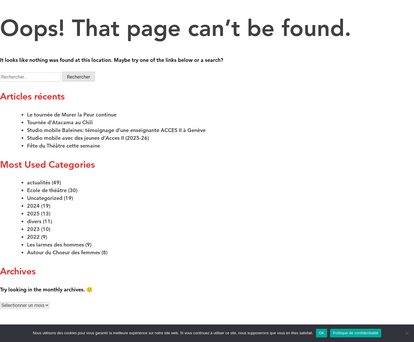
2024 (33, 205)
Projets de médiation (293, 13)
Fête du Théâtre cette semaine (63, 145)
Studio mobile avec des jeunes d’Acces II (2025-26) (88, 138)
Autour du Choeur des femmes (63, 252)
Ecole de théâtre (73, 13)
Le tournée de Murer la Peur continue (71, 114)
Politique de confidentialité (355, 333)
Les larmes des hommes (55, 244)
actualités (38, 182)
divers (34, 221)
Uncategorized (44, 198)
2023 (33, 229)
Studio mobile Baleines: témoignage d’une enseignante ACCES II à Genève (116, 130)
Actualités (390, 13)
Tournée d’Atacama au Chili (60, 122)
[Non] (407, 333)
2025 (33, 213)
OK (321, 333)
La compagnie (126, 13)
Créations (25, 13)
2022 (33, 237)
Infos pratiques (348, 13)
